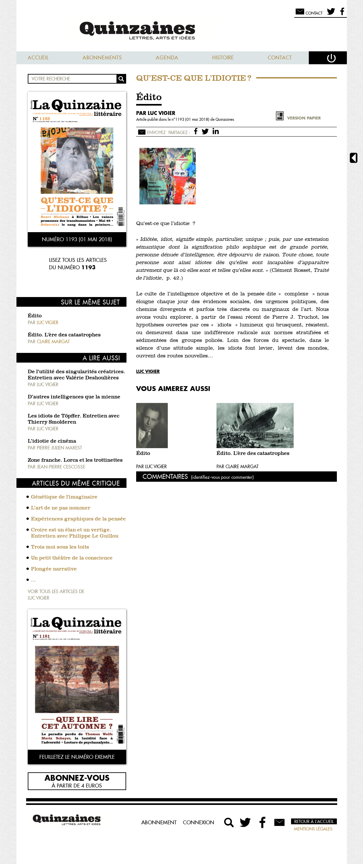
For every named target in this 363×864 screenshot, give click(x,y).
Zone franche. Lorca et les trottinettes (75, 460)
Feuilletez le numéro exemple (77, 757)
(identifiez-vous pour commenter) (222, 477)
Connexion (198, 822)
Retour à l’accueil (314, 821)
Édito (35, 316)
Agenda (167, 58)
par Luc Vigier (155, 113)
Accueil (38, 58)
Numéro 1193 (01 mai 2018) (77, 239)
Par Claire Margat (237, 466)
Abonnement (158, 822)
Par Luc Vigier (151, 466)
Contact (280, 58)
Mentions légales (313, 828)
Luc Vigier (148, 371)
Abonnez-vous (77, 777)
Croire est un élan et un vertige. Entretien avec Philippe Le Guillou (74, 533)
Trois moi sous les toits (60, 547)
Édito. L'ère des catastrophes (64, 335)
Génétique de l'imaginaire (64, 497)
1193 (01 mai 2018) (192, 119)
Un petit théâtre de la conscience (72, 558)
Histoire (223, 58)
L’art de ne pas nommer (60, 508)
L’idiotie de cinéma (52, 441)
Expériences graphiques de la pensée (78, 519)
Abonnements (102, 58)
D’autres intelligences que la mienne (74, 397)
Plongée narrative (54, 569)
